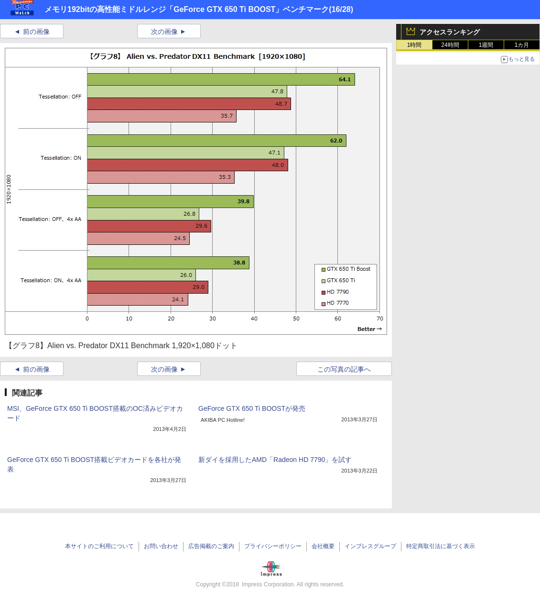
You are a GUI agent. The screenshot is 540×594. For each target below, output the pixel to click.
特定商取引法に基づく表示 (440, 546)
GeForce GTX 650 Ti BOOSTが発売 (251, 408)
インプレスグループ (370, 546)
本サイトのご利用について (99, 546)
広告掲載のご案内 (211, 546)
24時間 (450, 45)
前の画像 (36, 31)
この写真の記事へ (344, 369)
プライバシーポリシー (273, 546)
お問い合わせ (161, 546)
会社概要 (323, 546)
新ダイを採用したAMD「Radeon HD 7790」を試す (275, 459)
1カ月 (522, 45)
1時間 (414, 45)
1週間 (486, 45)
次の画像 (164, 31)
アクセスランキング (450, 32)
